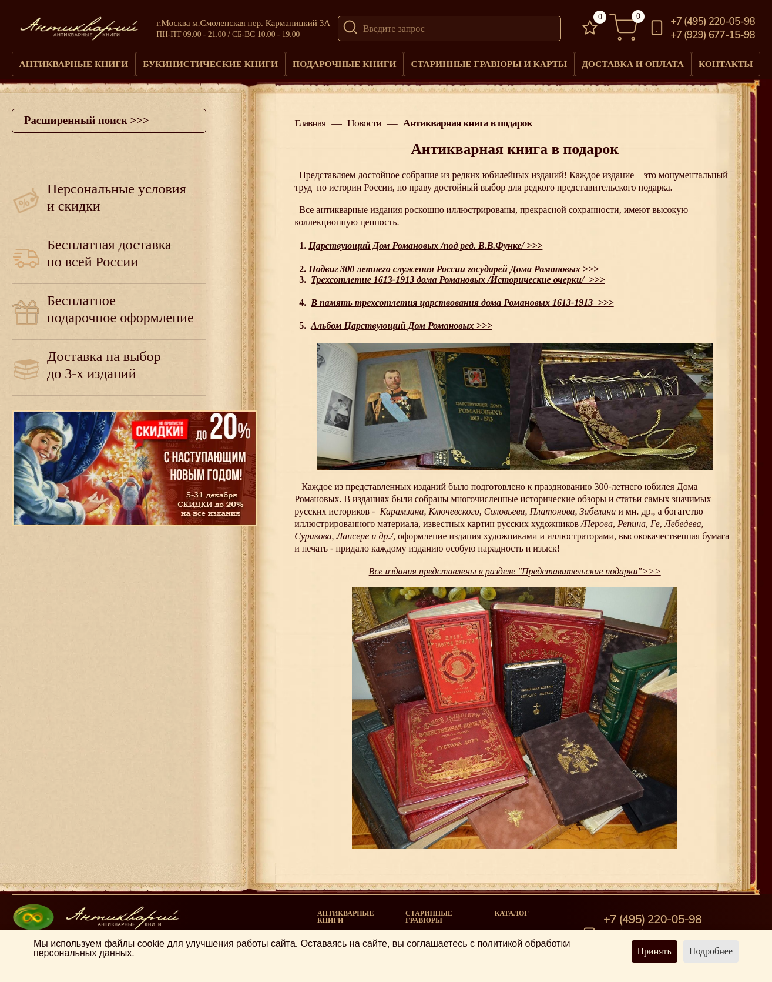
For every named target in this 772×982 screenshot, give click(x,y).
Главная (309, 120)
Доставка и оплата (631, 61)
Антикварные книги (73, 61)
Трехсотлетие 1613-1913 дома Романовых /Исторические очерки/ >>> (458, 275)
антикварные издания (359, 206)
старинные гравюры (428, 913)
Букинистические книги (210, 61)
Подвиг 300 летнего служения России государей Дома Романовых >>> (453, 265)
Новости (364, 120)
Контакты (725, 61)
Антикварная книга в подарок (467, 120)
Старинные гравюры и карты (487, 61)
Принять (654, 951)
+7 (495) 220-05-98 (712, 21)
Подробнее (711, 951)
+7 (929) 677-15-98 (712, 35)
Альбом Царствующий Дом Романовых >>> (401, 322)
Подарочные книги (343, 61)
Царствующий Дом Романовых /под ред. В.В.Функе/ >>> (425, 242)
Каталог (512, 909)
